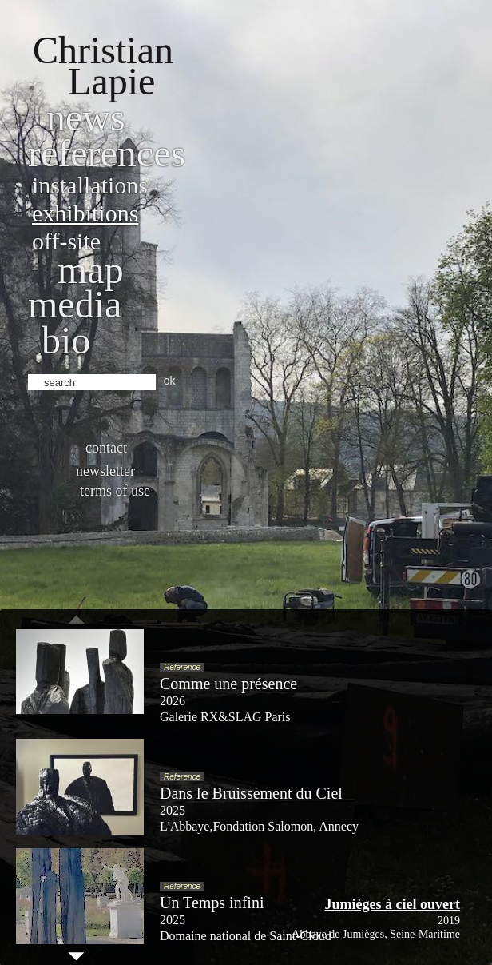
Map (91, 270)
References (106, 153)
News (85, 117)
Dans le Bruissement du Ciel (251, 793)
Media (74, 304)
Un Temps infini (212, 902)
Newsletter (105, 471)
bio (66, 340)
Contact (106, 448)
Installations (90, 185)
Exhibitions (85, 213)
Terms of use (115, 491)
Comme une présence (228, 683)
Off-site (66, 241)
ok (170, 380)
